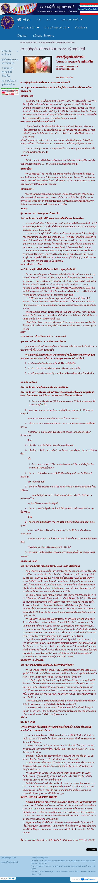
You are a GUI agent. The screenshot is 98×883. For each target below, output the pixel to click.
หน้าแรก (23, 43)
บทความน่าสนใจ (32, 43)
